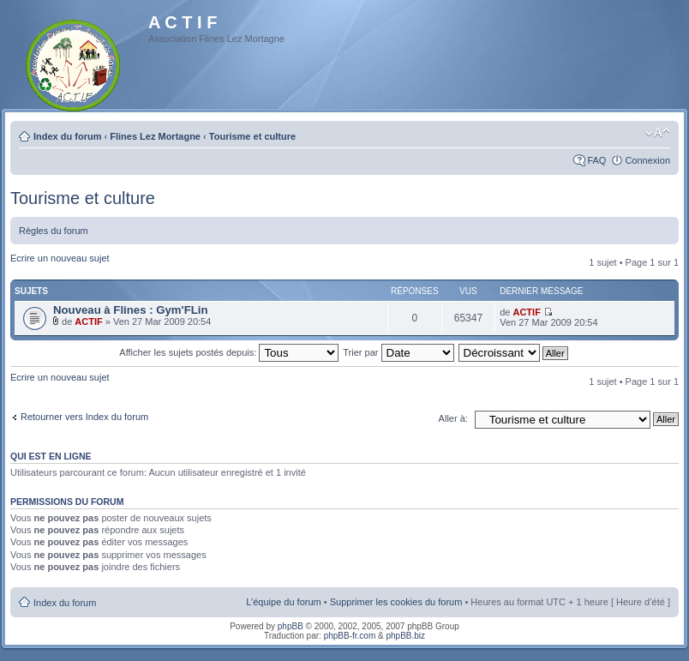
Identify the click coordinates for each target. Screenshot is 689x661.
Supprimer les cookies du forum (396, 602)
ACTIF (88, 321)
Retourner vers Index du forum (84, 417)
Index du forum (67, 136)
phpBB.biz (405, 635)
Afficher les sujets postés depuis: (229, 352)
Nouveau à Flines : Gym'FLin (130, 309)
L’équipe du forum (283, 602)
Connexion (647, 160)
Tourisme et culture (252, 136)
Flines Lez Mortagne (155, 136)
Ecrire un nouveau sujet (60, 258)
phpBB (290, 626)
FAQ (596, 160)
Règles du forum (53, 230)
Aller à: (453, 418)
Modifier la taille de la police (657, 133)
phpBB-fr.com (350, 635)
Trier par (398, 352)
